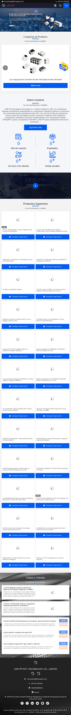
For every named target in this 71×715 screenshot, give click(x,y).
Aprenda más (35, 127)
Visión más (35, 85)
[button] (31, 29)
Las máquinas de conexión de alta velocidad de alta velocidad (35, 79)
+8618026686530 (35, 688)
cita (66, 5)
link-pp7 (35, 692)
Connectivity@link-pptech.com (13, 1)
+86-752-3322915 (62, 1)
